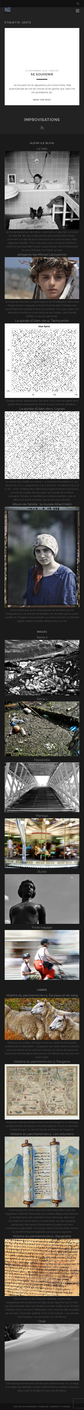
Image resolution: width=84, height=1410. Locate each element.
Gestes (54, 71)
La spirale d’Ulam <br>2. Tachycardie (42, 321)
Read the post (42, 100)
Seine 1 (42, 699)
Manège (42, 816)
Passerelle (42, 760)
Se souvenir (42, 74)
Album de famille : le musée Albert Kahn (42, 504)
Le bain (42, 148)
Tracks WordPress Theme (29, 1406)
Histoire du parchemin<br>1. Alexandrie (42, 1236)
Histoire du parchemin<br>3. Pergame (42, 1061)
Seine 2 (42, 637)
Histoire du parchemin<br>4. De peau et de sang (42, 995)
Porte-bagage (42, 927)
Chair (42, 1321)
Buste (42, 871)
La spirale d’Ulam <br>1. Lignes (42, 409)
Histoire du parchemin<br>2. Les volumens (42, 1134)
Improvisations (42, 119)
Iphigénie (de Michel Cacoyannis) (42, 254)
